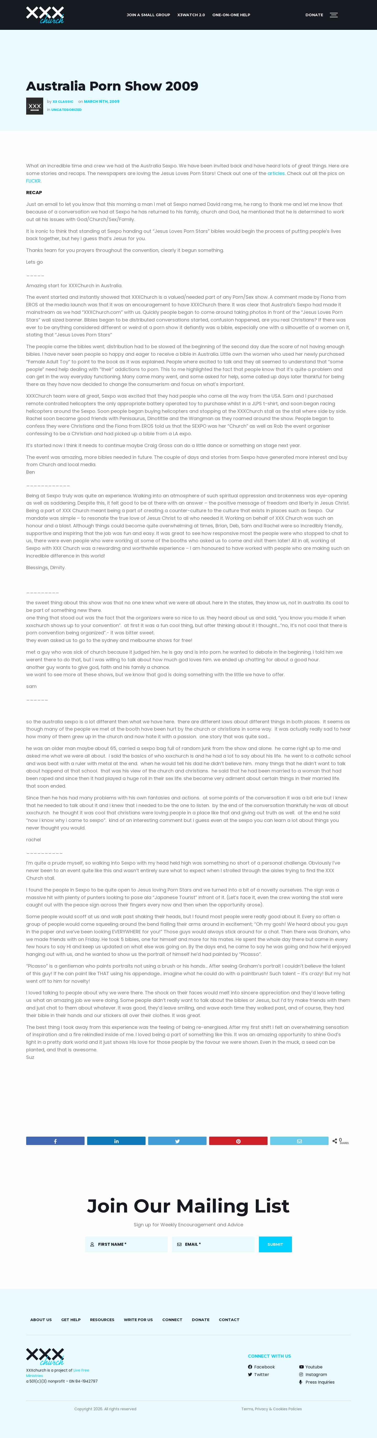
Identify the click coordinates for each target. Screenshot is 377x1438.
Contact (229, 1319)
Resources (102, 1319)
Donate (314, 15)
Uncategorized (66, 109)
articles (276, 173)
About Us (41, 1319)
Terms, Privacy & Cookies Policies (271, 1409)
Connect (172, 1319)
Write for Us (138, 1319)
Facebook (261, 1367)
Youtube (311, 1367)
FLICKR (33, 181)
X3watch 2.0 (191, 15)
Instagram (313, 1374)
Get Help (71, 1319)
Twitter (258, 1374)
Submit (275, 1244)
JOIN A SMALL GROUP (148, 15)
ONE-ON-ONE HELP (231, 15)
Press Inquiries (317, 1382)
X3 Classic (63, 101)
